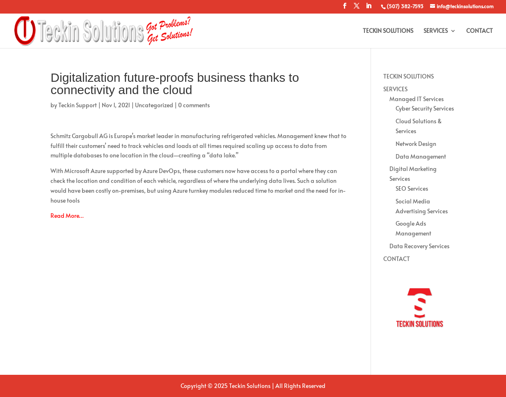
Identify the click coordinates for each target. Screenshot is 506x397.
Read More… (67, 215)
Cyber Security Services (425, 108)
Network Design (416, 144)
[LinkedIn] (368, 8)
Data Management (421, 156)
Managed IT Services (416, 99)
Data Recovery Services (419, 246)
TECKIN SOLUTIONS (388, 31)
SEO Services (412, 188)
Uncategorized (154, 105)
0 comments (194, 105)
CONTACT (479, 31)
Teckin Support (77, 105)
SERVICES (436, 31)
